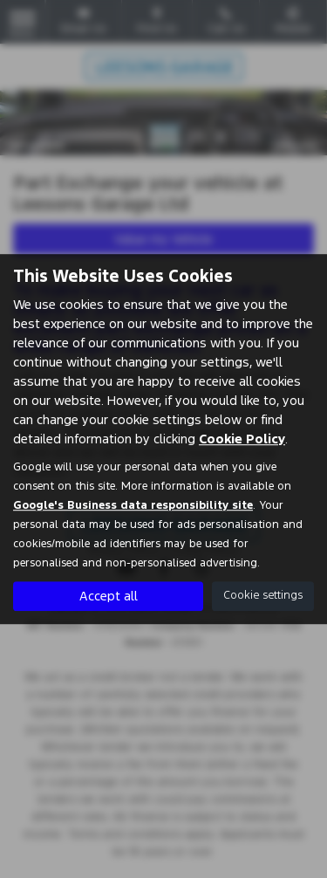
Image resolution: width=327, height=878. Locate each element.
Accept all (108, 595)
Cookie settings (263, 595)
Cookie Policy (242, 438)
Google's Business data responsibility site (133, 505)
